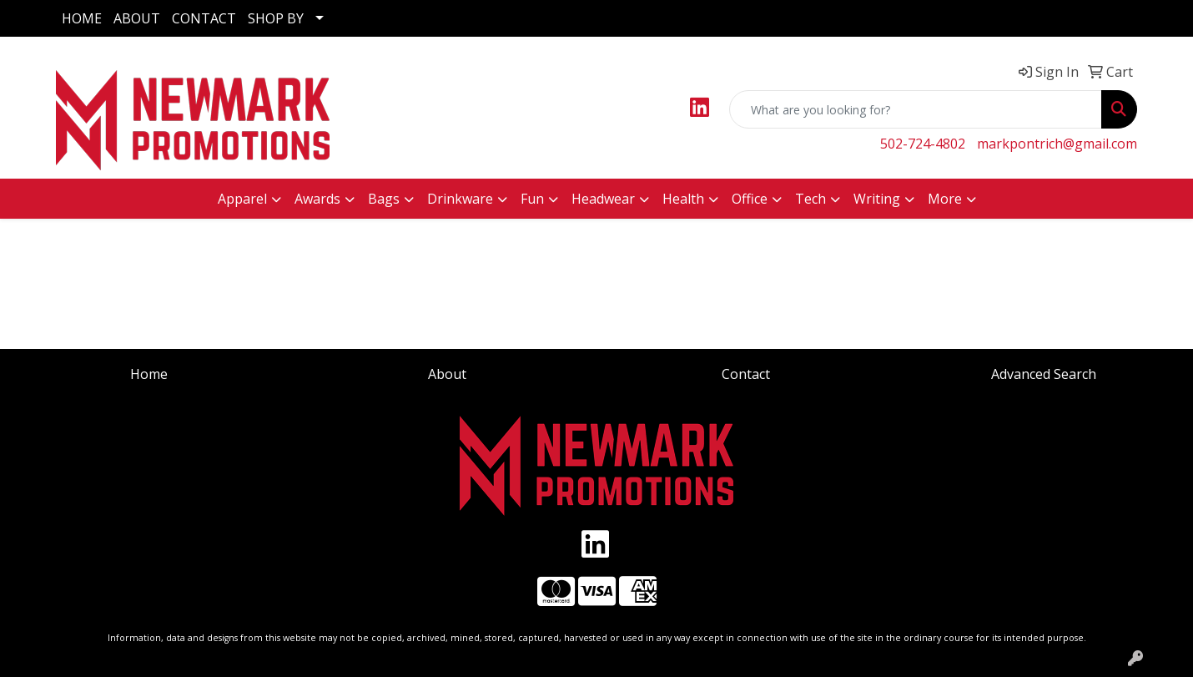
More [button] (945, 198)
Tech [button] (810, 198)
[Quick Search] (915, 109)
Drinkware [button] (460, 198)
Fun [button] (532, 198)
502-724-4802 (922, 143)
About (447, 374)
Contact (746, 374)
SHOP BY (276, 18)
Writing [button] (876, 198)
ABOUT (136, 18)
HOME (82, 18)
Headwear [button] (603, 198)
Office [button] (750, 198)
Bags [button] (384, 198)
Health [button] (683, 198)
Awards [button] (317, 198)
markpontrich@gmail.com (1057, 143)
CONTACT (204, 18)
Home (149, 374)
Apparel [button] (242, 198)
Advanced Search (1043, 374)
